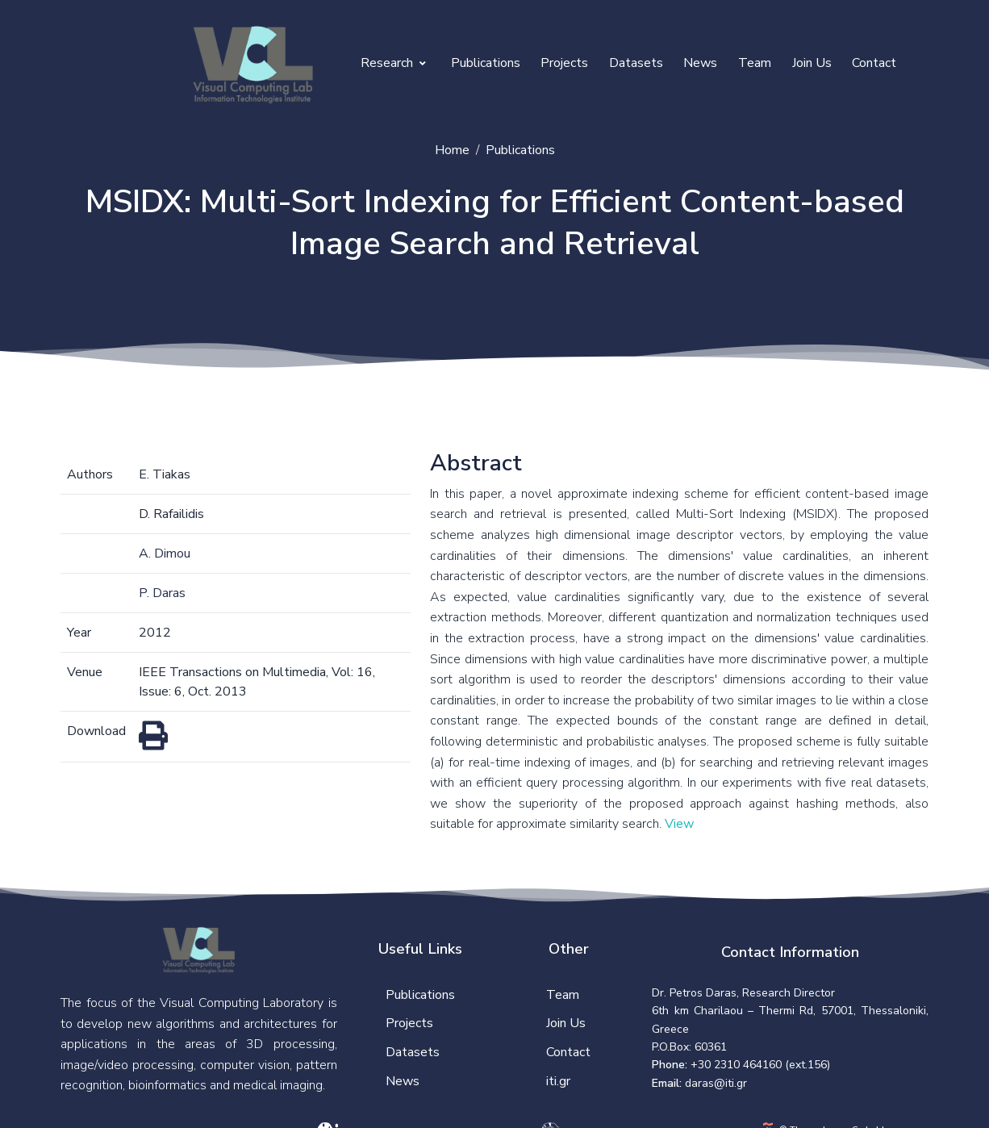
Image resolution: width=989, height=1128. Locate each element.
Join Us (812, 63)
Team (754, 63)
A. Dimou (164, 553)
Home (452, 150)
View (679, 824)
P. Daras (162, 593)
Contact (874, 63)
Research (393, 63)
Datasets (636, 63)
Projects (564, 63)
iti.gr (558, 1081)
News (700, 63)
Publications (485, 63)
